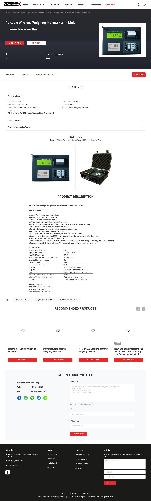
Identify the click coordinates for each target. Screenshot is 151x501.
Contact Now (78, 434)
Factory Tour (51, 458)
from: (73, 409)
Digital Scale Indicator (44, 300)
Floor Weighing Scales (82, 454)
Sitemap (63, 493)
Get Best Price (15, 43)
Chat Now (36, 43)
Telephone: (75, 421)
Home (7, 13)
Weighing (33, 222)
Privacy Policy (86, 493)
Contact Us (50, 467)
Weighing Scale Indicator (69, 300)
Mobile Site (73, 493)
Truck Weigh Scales (82, 464)
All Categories (80, 468)
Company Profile (52, 454)
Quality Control (52, 463)
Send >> (109, 483)
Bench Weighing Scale (82, 459)
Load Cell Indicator (22, 300)
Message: (74, 382)
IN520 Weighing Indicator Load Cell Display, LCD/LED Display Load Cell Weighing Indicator (128, 351)
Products (15, 13)
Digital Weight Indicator (29, 13)
